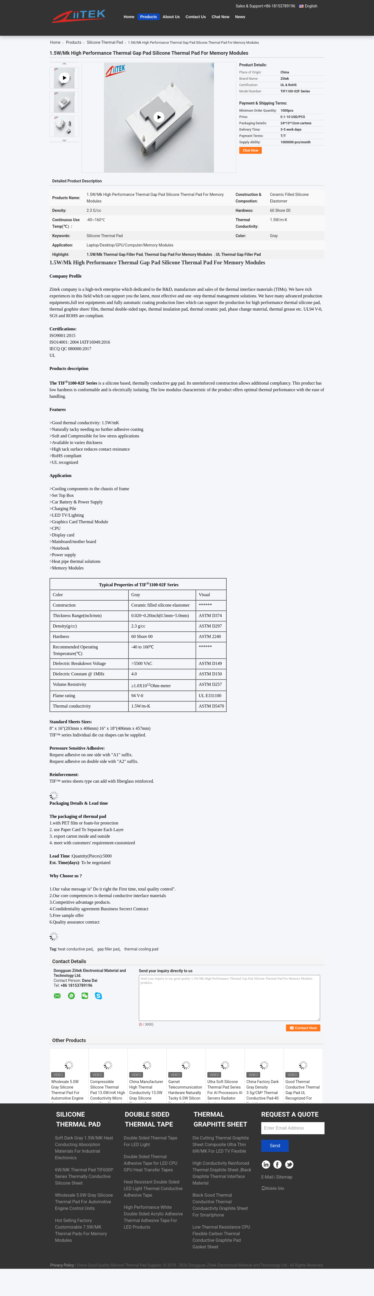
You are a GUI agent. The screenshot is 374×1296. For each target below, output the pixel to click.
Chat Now (221, 17)
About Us (171, 17)
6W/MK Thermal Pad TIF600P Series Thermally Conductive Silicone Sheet (84, 1176)
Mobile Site (272, 1188)
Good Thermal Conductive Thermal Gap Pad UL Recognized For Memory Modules (302, 1092)
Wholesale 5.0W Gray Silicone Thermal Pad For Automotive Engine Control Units (67, 1092)
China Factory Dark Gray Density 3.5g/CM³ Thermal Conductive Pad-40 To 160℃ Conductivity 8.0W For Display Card (262, 1098)
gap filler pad (108, 949)
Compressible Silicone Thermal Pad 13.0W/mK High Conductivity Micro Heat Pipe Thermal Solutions (107, 1095)
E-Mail (267, 1177)
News (240, 17)
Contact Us (196, 17)
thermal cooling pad (141, 949)
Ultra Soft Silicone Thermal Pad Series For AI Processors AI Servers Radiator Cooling (224, 1092)
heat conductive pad (75, 949)
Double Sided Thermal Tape (149, 1119)
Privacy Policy (62, 1265)
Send (275, 1145)
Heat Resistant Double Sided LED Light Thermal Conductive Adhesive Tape (153, 1188)
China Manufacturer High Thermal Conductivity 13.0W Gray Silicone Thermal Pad (146, 1092)
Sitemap (284, 1177)
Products (148, 17)
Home (129, 17)
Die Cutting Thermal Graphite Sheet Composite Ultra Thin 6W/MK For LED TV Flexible (221, 1144)
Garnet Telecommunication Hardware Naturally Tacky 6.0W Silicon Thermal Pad (185, 1092)
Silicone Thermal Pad (105, 42)
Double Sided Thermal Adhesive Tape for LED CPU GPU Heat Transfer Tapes (150, 1163)
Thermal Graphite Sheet (220, 1119)
